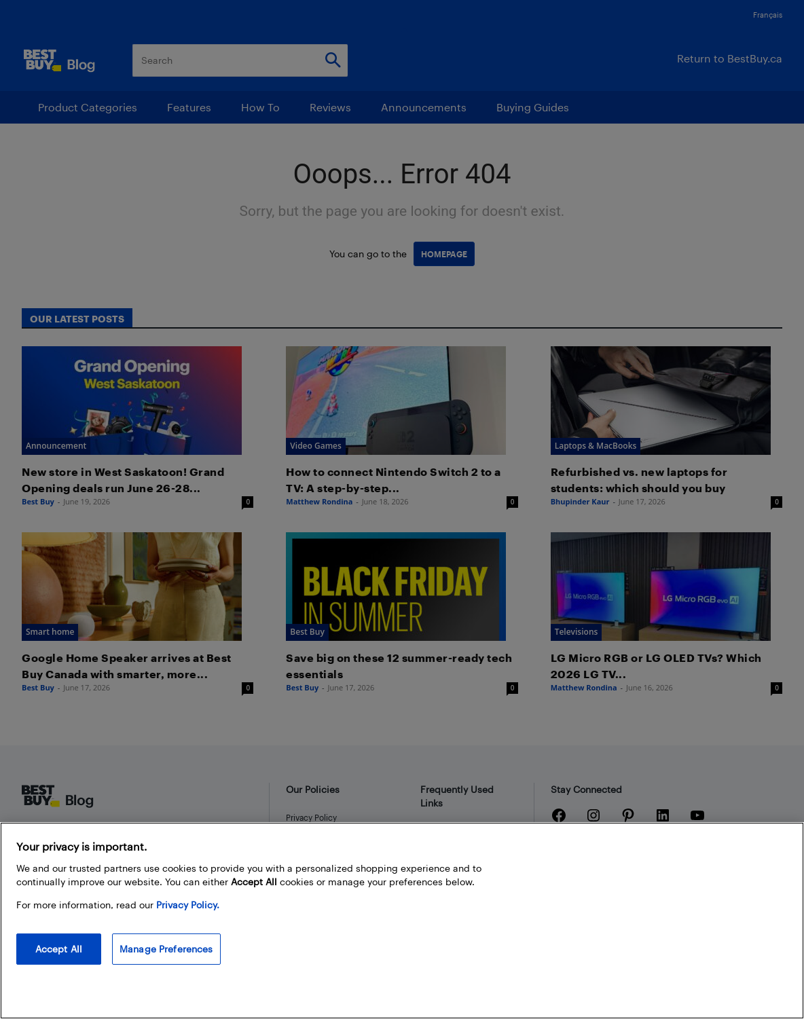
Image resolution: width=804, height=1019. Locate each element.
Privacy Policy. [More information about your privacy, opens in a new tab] (187, 904)
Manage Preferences (166, 949)
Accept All (58, 949)
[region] (402, 920)
